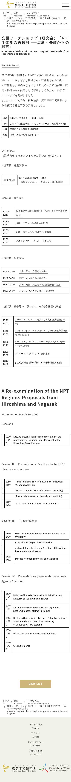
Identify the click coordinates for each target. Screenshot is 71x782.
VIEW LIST (35, 684)
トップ (6, 14)
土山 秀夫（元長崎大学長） (33, 271)
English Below (10, 65)
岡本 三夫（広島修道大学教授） (32, 223)
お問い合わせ (35, 753)
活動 (18, 14)
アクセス (35, 735)
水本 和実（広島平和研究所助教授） (35, 232)
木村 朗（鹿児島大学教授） (33, 278)
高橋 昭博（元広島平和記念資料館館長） (40, 284)
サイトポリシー (35, 744)
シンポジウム (37, 14)
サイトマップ (35, 726)
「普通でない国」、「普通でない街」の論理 (41, 181)
